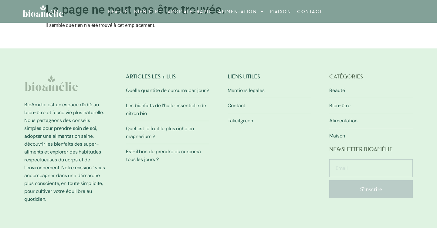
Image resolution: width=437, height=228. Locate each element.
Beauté (118, 11)
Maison (280, 11)
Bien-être (148, 11)
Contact (310, 11)
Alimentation (241, 11)
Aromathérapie (190, 11)
